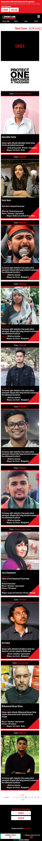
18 (17, 797)
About (26, 21)
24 (35, 797)
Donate (16, 21)
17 (14, 797)
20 (23, 797)
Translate (38, 28)
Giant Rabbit (27, 828)
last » (23, 799)
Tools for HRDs (6, 21)
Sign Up (21, 818)
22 (29, 797)
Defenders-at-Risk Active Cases (31, 835)
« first (22, 795)
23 (32, 797)
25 (38, 797)
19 (20, 797)
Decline (14, 9)
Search (36, 21)
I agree (5, 9)
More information (6, 6)
